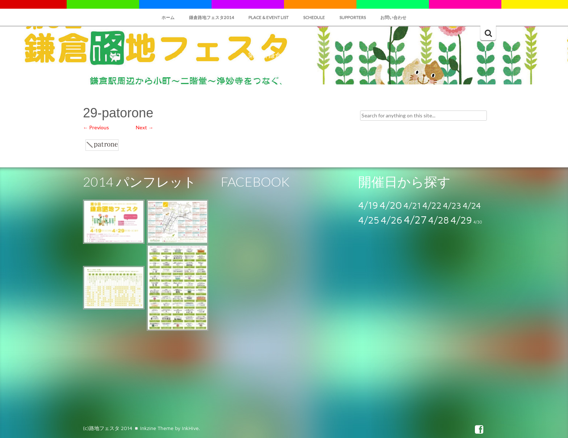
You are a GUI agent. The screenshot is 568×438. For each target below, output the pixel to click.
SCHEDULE (314, 17)
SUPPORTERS (352, 17)
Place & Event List (268, 17)
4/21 (412, 205)
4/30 (477, 222)
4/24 (472, 205)
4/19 (368, 205)
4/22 (432, 205)
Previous (96, 127)
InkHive (190, 428)
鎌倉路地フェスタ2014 (211, 17)
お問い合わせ (393, 17)
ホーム (168, 17)
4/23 (452, 205)
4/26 (391, 220)
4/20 (391, 205)
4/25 (368, 220)
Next (144, 127)
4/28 (438, 220)
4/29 (461, 220)
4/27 (415, 219)
